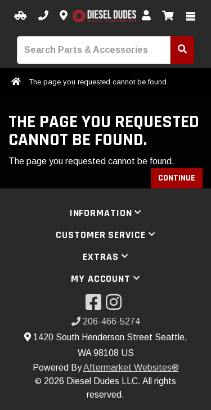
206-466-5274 (105, 321)
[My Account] (146, 16)
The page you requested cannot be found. (98, 82)
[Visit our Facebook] (96, 305)
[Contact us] (63, 16)
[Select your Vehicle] (20, 16)
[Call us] (43, 16)
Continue (176, 178)
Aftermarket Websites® (131, 367)
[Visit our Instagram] (116, 305)
